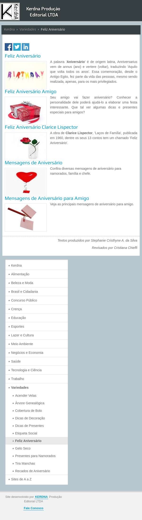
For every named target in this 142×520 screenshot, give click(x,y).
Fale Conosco (33, 508)
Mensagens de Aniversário (33, 162)
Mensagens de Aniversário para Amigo (47, 198)
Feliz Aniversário (23, 56)
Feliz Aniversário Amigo (30, 91)
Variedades (28, 29)
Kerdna (9, 29)
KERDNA (41, 497)
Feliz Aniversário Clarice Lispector (41, 127)
